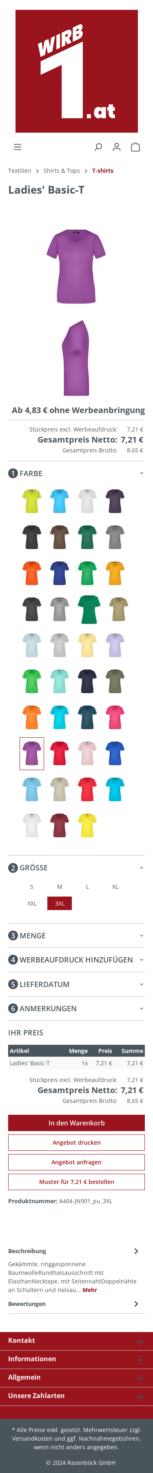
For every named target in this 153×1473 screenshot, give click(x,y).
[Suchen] (98, 147)
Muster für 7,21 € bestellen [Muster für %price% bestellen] (76, 1182)
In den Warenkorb (77, 1122)
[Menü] (17, 147)
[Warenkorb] (135, 147)
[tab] (74, 1269)
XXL (32, 903)
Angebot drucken (77, 1142)
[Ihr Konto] (116, 147)
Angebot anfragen (76, 1162)
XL (115, 886)
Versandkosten (32, 1438)
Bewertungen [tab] (74, 1303)
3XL (59, 903)
